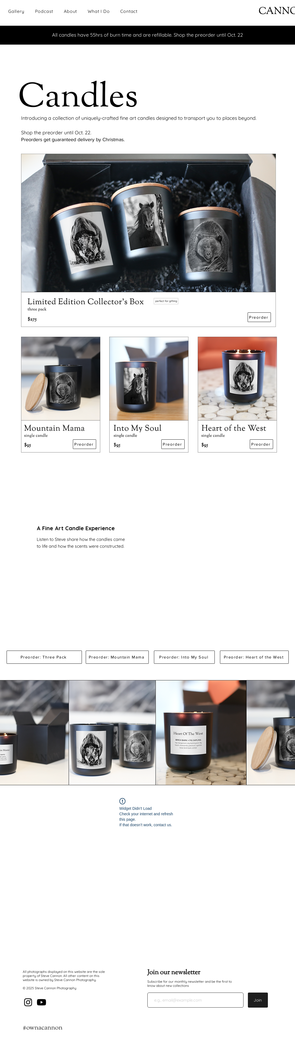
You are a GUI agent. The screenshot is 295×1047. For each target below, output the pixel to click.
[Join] (258, 1000)
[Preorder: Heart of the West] (254, 657)
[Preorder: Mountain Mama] (117, 657)
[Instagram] (28, 1002)
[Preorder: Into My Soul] (184, 657)
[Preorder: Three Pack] (44, 657)
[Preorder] (259, 317)
